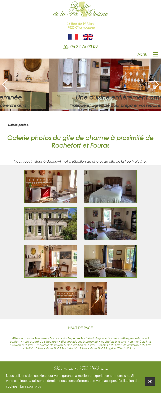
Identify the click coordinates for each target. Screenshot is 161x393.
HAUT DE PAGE (80, 328)
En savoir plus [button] (30, 386)
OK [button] (150, 381)
